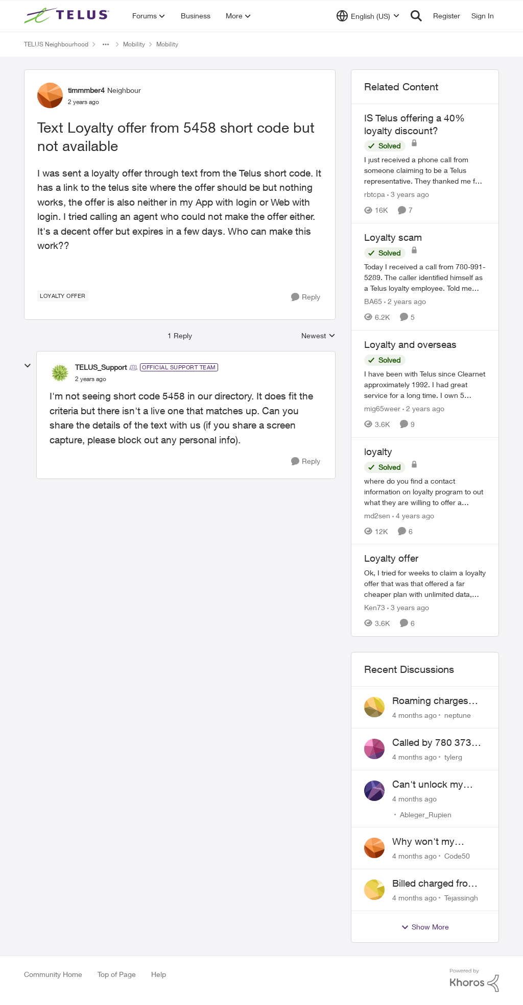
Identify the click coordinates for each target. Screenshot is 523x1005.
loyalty (378, 451)
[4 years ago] (413, 515)
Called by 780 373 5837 (431, 743)
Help (158, 974)
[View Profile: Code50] (374, 848)
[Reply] (305, 297)
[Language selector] (368, 16)
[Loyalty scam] (425, 277)
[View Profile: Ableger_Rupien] (374, 791)
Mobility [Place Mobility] (134, 44)
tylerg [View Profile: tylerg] (453, 756)
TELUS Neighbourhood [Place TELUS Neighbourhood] (56, 44)
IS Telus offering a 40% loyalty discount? (414, 124)
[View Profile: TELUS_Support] (60, 373)
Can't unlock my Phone (427, 784)
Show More (425, 927)
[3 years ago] (408, 194)
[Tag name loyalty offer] (62, 296)
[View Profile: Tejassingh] (374, 890)
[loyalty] (425, 491)
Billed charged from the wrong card (434, 883)
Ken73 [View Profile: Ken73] (374, 607)
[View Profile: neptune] (374, 707)
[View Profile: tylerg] (374, 749)
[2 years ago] (405, 301)
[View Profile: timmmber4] (50, 95)
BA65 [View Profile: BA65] (373, 301)
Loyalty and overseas (410, 344)
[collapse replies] (27, 366)
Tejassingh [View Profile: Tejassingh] (461, 897)
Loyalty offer (391, 558)
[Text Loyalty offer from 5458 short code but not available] (90, 379)
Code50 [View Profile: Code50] (457, 855)
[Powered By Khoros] (474, 980)
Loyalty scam (393, 237)
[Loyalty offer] (425, 583)
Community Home (53, 974)
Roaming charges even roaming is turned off (430, 701)
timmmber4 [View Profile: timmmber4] (86, 90)
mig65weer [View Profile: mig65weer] (382, 408)
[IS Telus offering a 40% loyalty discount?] (425, 170)
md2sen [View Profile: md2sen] (377, 515)
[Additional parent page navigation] (106, 44)
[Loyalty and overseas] (425, 384)
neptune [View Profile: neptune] (457, 715)
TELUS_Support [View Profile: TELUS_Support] (101, 367)
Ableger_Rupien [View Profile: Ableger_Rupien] (425, 814)
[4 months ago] (414, 715)
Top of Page (117, 974)
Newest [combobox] (318, 336)
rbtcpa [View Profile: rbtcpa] (374, 194)
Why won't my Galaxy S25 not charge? (425, 842)
